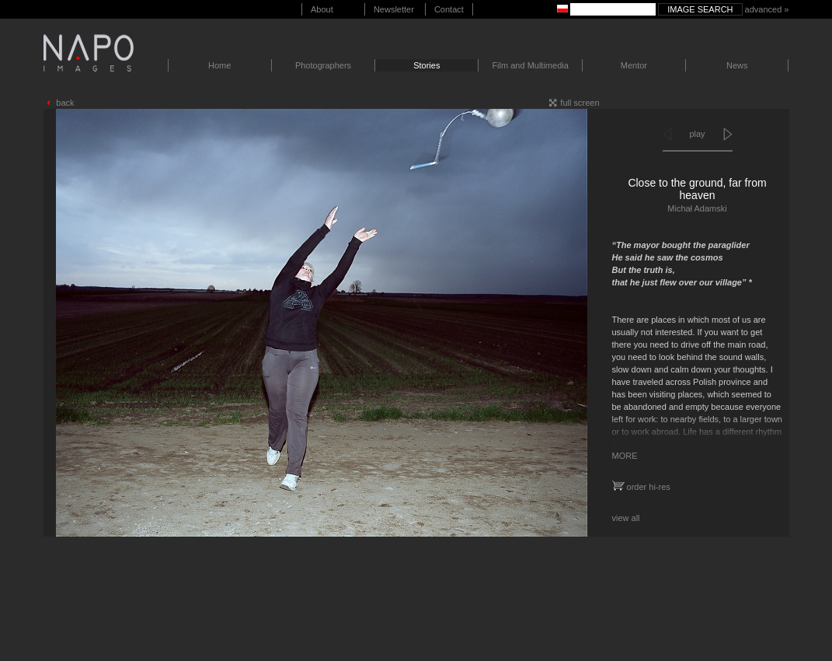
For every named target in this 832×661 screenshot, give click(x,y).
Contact (449, 9)
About (322, 9)
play (697, 133)
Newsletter (394, 9)
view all (626, 518)
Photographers (323, 65)
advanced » (767, 9)
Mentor (634, 65)
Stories (426, 65)
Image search (700, 9)
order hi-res (641, 486)
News (737, 65)
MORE (625, 455)
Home (219, 65)
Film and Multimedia (530, 65)
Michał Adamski (696, 208)
